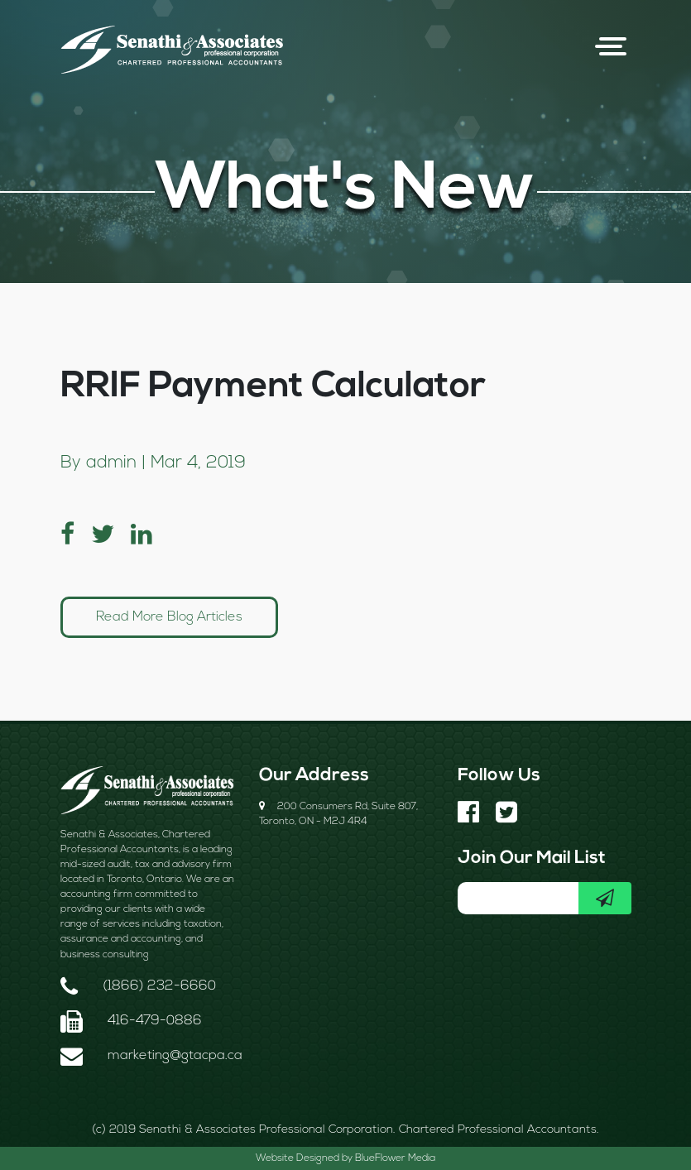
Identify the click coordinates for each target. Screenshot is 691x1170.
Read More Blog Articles (169, 617)
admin (111, 463)
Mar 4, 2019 (198, 463)
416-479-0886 (155, 1021)
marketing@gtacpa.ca (175, 1055)
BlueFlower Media (395, 1158)
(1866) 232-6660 (159, 986)
